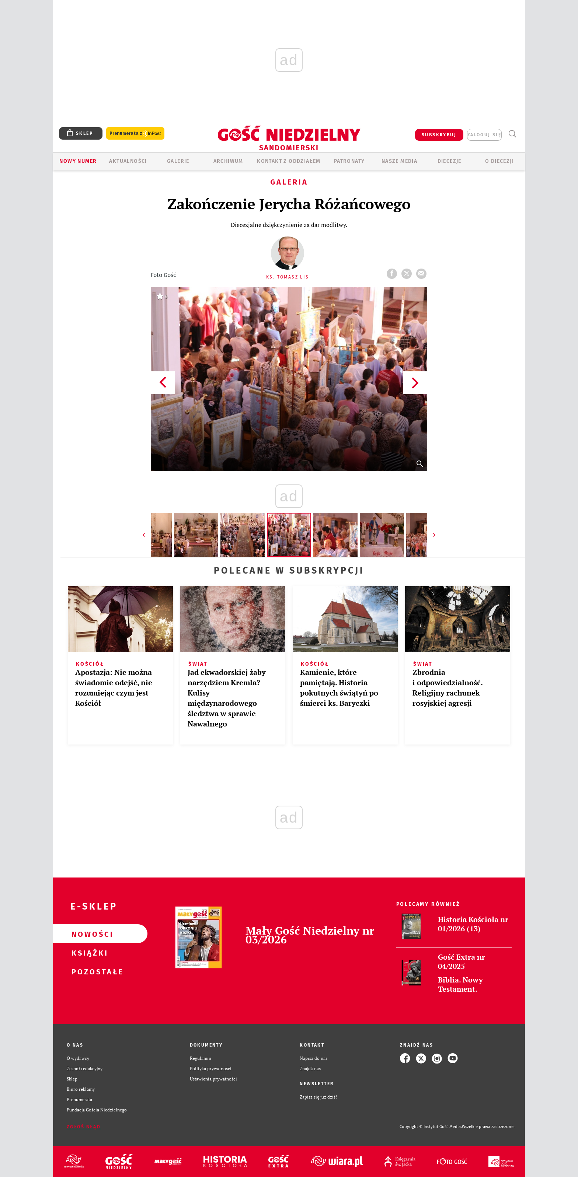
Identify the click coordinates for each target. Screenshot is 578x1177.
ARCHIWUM (228, 161)
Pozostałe (88, 971)
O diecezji (499, 161)
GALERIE (178, 161)
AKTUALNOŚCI (128, 161)
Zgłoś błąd (84, 1126)
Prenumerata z (135, 133)
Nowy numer (78, 161)
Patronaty (349, 161)
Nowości (88, 934)
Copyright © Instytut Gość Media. (431, 1126)
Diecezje (450, 161)
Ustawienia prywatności (213, 1079)
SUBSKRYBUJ (439, 134)
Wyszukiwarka (512, 134)
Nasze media (399, 161)
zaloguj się (484, 134)
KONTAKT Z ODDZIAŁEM (289, 161)
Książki (88, 953)
